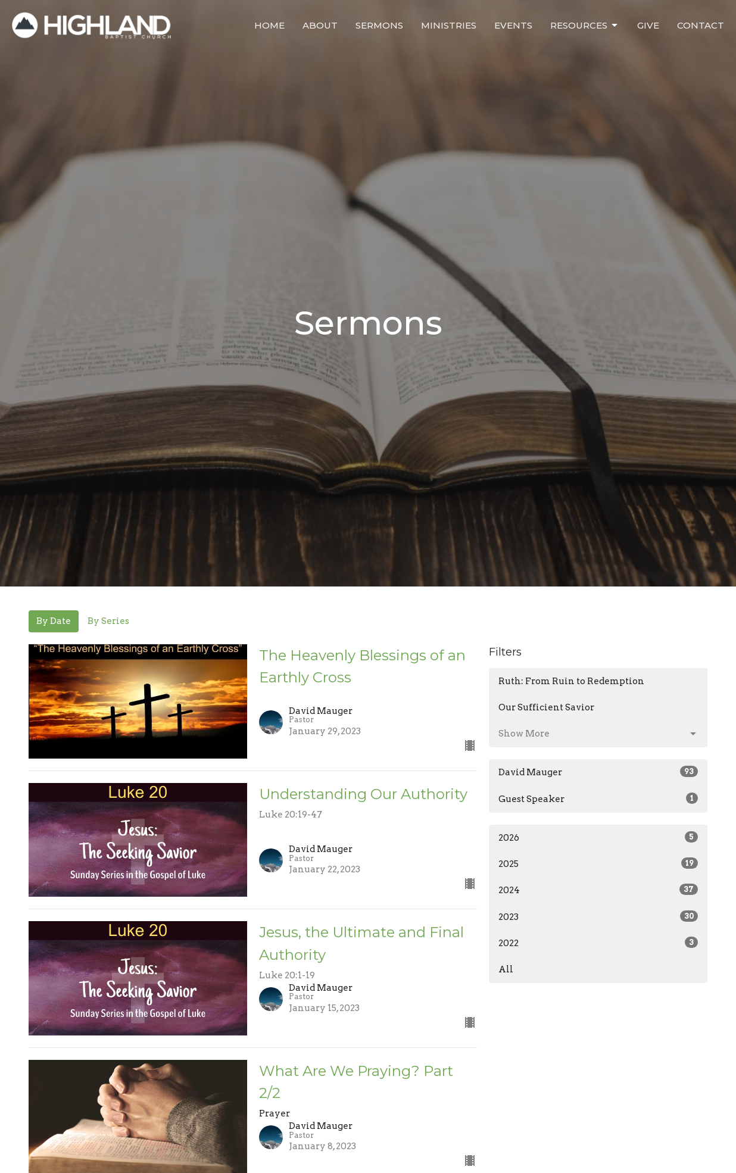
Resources (584, 26)
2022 (598, 943)
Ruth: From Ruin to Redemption (571, 681)
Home (269, 25)
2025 (598, 863)
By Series (108, 621)
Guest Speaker (598, 798)
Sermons (379, 25)
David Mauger (598, 772)
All (505, 969)
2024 (598, 890)
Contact (700, 25)
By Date (53, 621)
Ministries (448, 25)
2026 (598, 837)
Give (648, 25)
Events (513, 25)
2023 (598, 916)
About (320, 25)
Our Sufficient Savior (546, 707)
